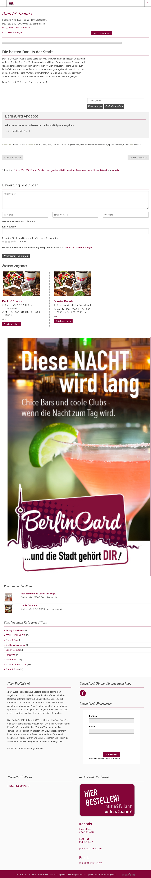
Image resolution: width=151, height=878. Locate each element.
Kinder (88, 144)
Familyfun (10, 654)
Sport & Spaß (12, 669)
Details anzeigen (11, 323)
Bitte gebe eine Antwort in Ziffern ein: (18, 220)
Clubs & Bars (12, 639)
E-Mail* (92, 726)
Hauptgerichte (73, 144)
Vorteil (126, 144)
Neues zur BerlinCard (19, 785)
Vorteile (137, 144)
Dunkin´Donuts (19, 144)
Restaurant (102, 144)
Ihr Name (93, 715)
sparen (111, 144)
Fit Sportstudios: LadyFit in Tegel (38, 593)
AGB (91, 874)
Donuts (55, 144)
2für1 (49, 144)
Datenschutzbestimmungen (78, 247)
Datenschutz (82, 874)
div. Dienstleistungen (16, 644)
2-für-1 (38, 144)
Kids (82, 144)
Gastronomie (12, 659)
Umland (118, 144)
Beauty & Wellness (15, 630)
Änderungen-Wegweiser (106, 874)
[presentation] (111, 743)
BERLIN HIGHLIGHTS (15, 634)
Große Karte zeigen (115, 106)
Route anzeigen (96, 106)
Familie (63, 144)
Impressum (55, 874)
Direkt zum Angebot (102, 33)
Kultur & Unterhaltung (16, 664)
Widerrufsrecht (68, 874)
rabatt (94, 144)
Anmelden (111, 754)
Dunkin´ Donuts (12, 157)
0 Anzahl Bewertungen (12, 32)
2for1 (44, 144)
